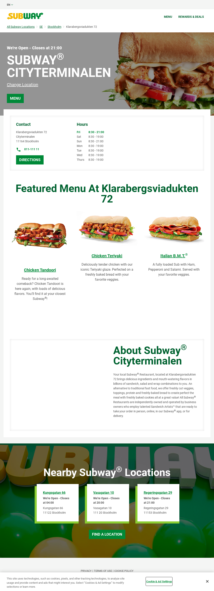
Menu (168, 16)
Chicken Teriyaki (107, 255)
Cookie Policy (123, 570)
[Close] (207, 581)
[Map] (57, 385)
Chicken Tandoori (40, 270)
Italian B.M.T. (174, 255)
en (8, 4)
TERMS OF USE (103, 570)
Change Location (22, 84)
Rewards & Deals (191, 16)
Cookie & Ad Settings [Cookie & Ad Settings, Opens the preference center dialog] (159, 581)
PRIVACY (86, 570)
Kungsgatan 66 (54, 493)
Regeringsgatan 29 (158, 493)
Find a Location (107, 534)
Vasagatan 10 (103, 493)
